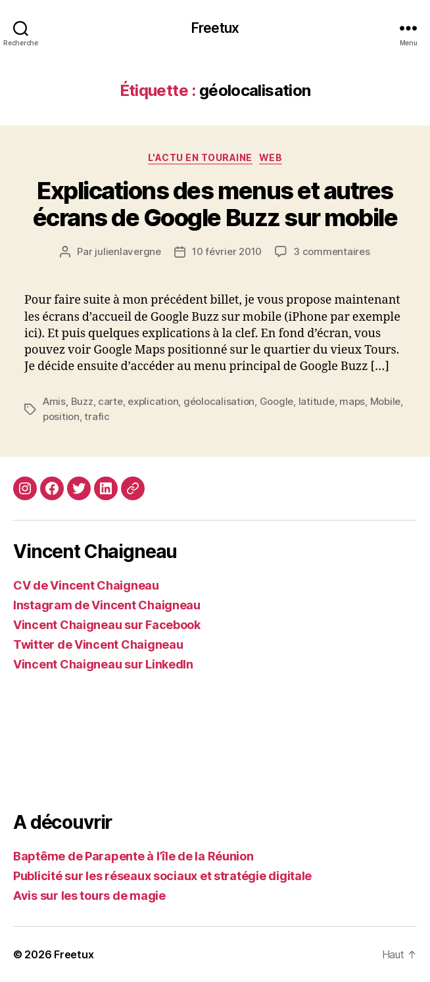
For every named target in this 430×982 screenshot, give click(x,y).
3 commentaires (331, 251)
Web (271, 157)
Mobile (385, 401)
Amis (54, 401)
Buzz (82, 401)
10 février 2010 (227, 251)
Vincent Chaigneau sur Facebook (107, 625)
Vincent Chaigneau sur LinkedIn (103, 664)
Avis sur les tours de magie (89, 895)
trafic (96, 416)
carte (110, 401)
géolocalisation (218, 401)
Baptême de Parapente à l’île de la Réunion (133, 856)
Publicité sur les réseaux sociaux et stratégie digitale (162, 876)
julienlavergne (127, 251)
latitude (317, 401)
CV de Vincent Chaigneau (86, 585)
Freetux (215, 28)
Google (276, 401)
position (61, 416)
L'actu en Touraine (200, 157)
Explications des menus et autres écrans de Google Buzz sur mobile (215, 204)
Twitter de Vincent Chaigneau (98, 644)
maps (352, 401)
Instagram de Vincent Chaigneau (107, 605)
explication (153, 401)
